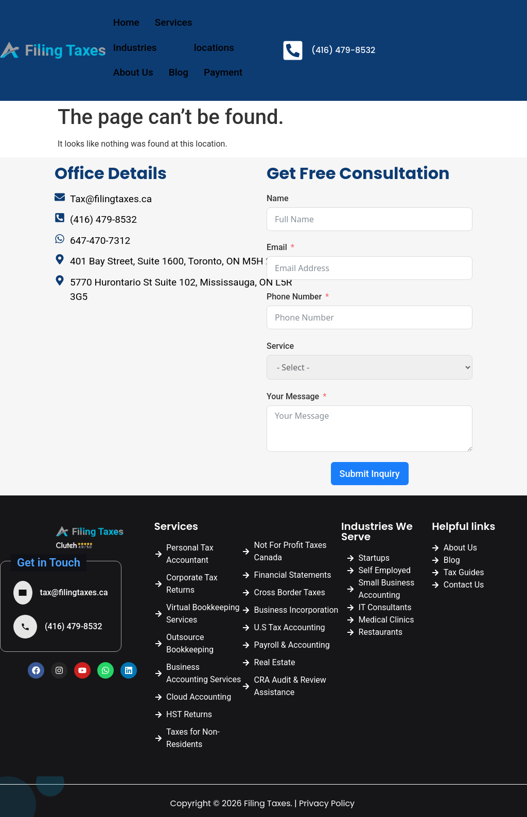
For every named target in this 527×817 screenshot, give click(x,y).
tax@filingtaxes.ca (74, 592)
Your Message (293, 396)
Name (277, 198)
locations (223, 48)
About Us (133, 72)
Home (126, 22)
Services (183, 22)
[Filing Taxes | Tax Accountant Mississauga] (183, 402)
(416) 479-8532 (73, 626)
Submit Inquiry (370, 473)
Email (277, 247)
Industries (144, 48)
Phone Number (294, 296)
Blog (178, 72)
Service (280, 346)
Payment (223, 72)
